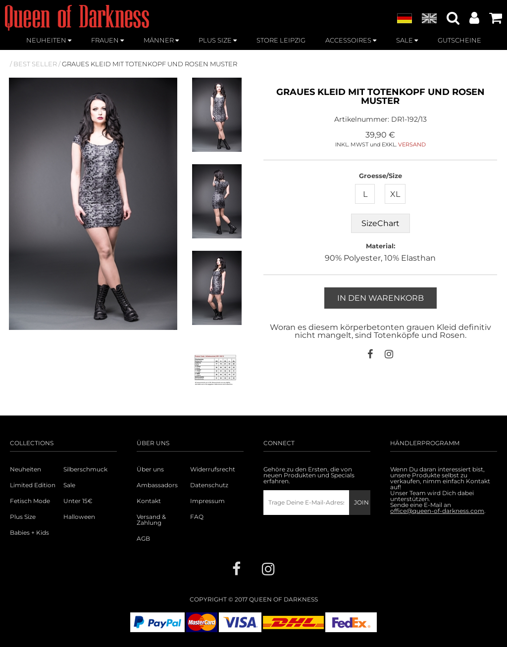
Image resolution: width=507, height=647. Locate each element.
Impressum (207, 501)
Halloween (79, 517)
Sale (69, 485)
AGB (143, 539)
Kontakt (149, 501)
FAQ (196, 517)
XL (395, 194)
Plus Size (23, 517)
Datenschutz (209, 485)
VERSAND (412, 144)
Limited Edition (32, 485)
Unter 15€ (78, 501)
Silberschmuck (85, 469)
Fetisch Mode (30, 501)
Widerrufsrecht (212, 469)
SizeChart (380, 223)
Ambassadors (157, 485)
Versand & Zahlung (151, 520)
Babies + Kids (29, 533)
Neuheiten (25, 469)
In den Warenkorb (380, 298)
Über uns (150, 469)
